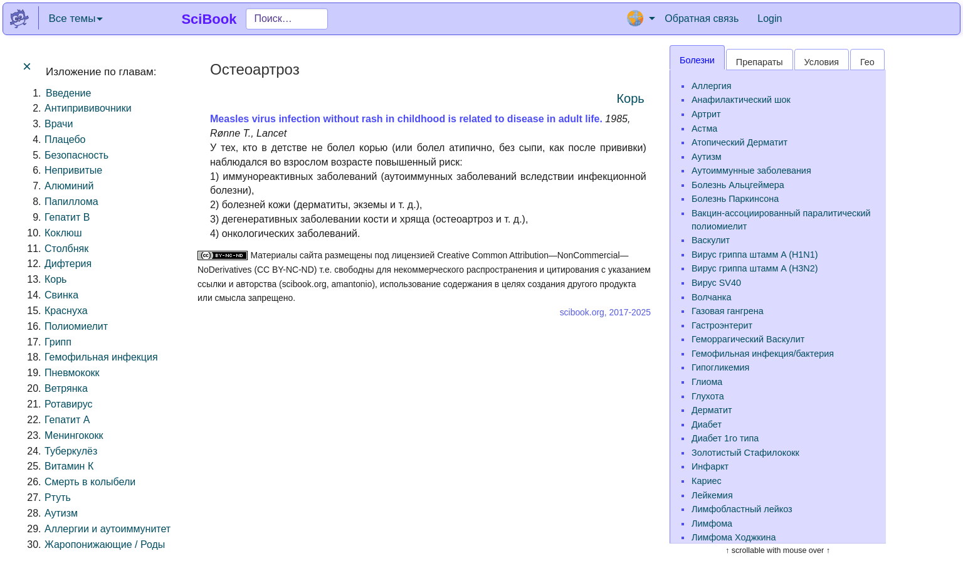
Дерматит (712, 410)
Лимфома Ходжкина (734, 537)
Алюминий (69, 186)
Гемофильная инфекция (101, 357)
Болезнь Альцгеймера (738, 185)
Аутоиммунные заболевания (751, 171)
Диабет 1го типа (725, 438)
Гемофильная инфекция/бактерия (763, 354)
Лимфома (712, 523)
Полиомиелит (76, 326)
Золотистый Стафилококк (745, 453)
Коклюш (63, 233)
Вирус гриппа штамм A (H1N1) (755, 255)
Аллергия (711, 86)
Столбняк (66, 248)
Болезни (697, 60)
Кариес (707, 481)
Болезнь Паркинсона (735, 199)
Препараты (759, 62)
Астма (704, 129)
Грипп (58, 342)
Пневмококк (72, 372)
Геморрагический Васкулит (748, 339)
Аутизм (61, 513)
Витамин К (69, 466)
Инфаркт (710, 466)
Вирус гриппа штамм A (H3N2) (755, 268)
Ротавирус (69, 404)
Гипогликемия (720, 367)
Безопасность (76, 155)
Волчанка (711, 297)
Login (769, 18)
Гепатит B (67, 217)
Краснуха (66, 310)
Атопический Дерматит (739, 142)
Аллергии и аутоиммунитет (108, 529)
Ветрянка (66, 388)
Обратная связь (702, 18)
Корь (55, 279)
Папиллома (71, 201)
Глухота (708, 396)
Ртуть (58, 497)
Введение (68, 93)
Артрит (706, 114)
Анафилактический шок (741, 100)
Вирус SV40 (716, 283)
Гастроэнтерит (722, 325)
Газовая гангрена (728, 311)
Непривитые (73, 170)
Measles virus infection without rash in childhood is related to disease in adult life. (406, 118)
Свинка (61, 295)
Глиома (707, 382)
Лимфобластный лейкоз (742, 509)
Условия (821, 62)
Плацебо (65, 139)
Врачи (59, 123)
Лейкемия (712, 495)
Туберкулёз (71, 451)
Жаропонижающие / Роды (105, 544)
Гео (867, 62)
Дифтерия (68, 263)
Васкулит (711, 240)
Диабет (707, 424)
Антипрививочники (88, 108)
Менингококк (74, 435)
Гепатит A (67, 419)
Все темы (75, 18)
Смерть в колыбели (90, 481)
